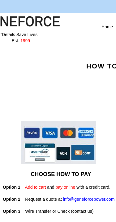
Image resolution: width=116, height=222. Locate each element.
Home (107, 26)
